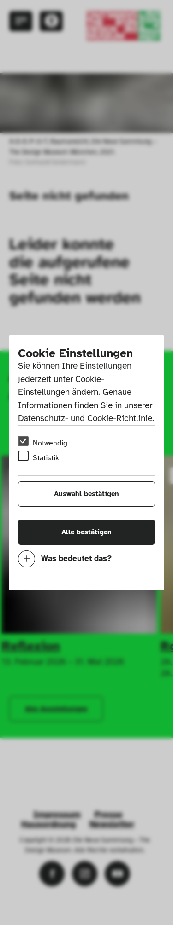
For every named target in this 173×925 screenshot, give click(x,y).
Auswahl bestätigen (86, 494)
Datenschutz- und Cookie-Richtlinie (85, 418)
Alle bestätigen (86, 532)
